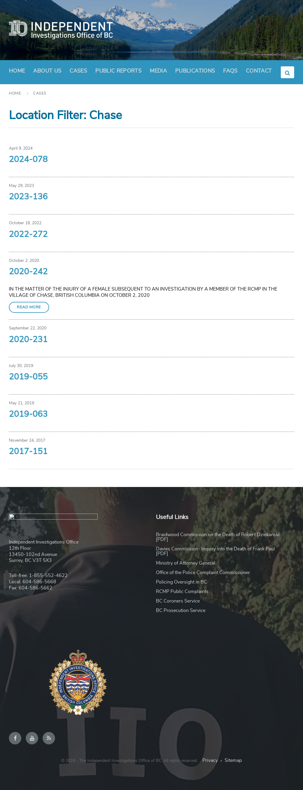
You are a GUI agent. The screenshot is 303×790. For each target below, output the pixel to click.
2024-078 (28, 160)
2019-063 (28, 414)
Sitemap (233, 760)
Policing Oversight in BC (181, 582)
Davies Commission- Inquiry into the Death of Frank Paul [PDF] (215, 551)
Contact (259, 71)
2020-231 (28, 340)
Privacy (210, 760)
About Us (47, 72)
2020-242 (28, 272)
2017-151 (28, 452)
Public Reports (118, 71)
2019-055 (28, 377)
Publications (195, 71)
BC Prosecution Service (180, 610)
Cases (78, 71)
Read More (29, 307)
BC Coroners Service (178, 601)
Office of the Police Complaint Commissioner (203, 572)
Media (158, 71)
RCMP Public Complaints (182, 591)
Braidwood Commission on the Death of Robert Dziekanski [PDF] (218, 537)
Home (17, 71)
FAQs (230, 71)
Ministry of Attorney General (185, 563)
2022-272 (28, 234)
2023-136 (28, 197)
